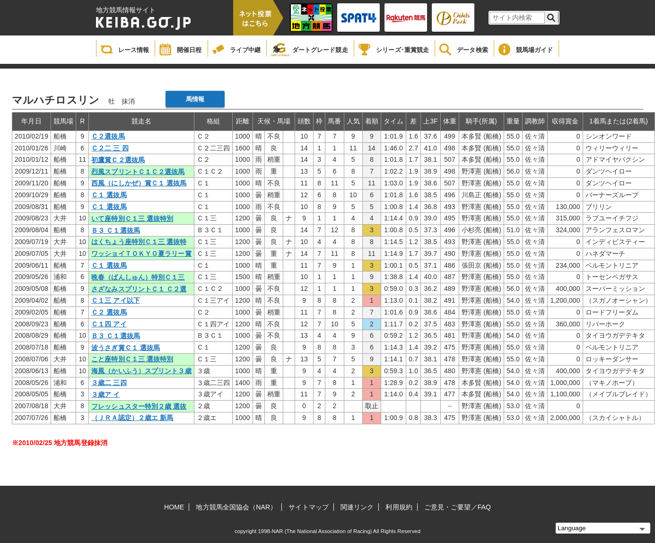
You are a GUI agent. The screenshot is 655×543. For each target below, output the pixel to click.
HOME (174, 507)
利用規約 (398, 507)
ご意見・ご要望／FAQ (457, 507)
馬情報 (195, 99)
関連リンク (357, 507)
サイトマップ (308, 507)
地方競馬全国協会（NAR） (236, 507)
